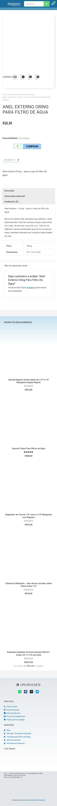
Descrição (9, 191)
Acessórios (12, 97)
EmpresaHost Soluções (35, 800)
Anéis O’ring (22, 97)
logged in (31, 287)
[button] (11, 160)
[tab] (28, 191)
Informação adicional (14, 196)
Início (4, 95)
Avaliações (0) (11, 201)
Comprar (32, 146)
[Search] (46, 3)
